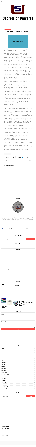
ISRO (18, 412)
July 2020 (18, 378)
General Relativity (18, 410)
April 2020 (18, 384)
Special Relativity (18, 269)
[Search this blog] (13, 239)
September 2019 (18, 386)
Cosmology (18, 254)
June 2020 (18, 380)
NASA (18, 416)
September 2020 (18, 374)
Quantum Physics (18, 265)
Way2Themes (14, 445)
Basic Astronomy (18, 252)
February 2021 (18, 364)
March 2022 (18, 358)
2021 (18, 350)
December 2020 (18, 368)
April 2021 (18, 362)
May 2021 (18, 360)
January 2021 (18, 366)
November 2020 (18, 370)
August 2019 (18, 388)
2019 (18, 354)
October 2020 (18, 372)
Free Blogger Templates (27, 445)
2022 (18, 348)
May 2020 (18, 382)
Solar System (18, 267)
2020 (18, 352)
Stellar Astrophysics (18, 271)
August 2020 (18, 376)
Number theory (18, 418)
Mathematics (18, 414)
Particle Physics (18, 263)
